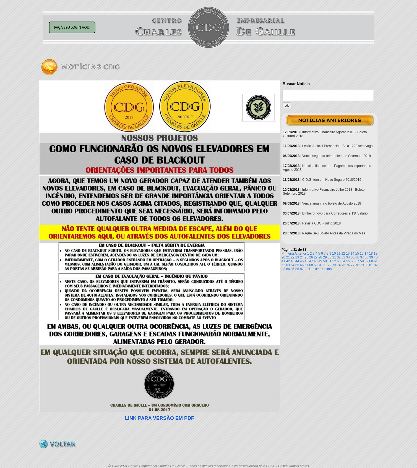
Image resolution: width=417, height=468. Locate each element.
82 (375, 265)
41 (283, 261)
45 (302, 261)
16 (361, 253)
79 (362, 265)
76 (348, 265)
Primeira (288, 253)
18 (371, 253)
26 (311, 257)
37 (362, 257)
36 (357, 257)
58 (362, 261)
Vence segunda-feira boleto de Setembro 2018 (336, 156)
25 (306, 257)
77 (353, 265)
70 (320, 265)
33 (343, 257)
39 (371, 257)
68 (311, 265)
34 (348, 257)
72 (329, 265)
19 (375, 253)
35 (353, 257)
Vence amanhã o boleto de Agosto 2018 (331, 203)
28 (320, 257)
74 (338, 265)
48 (315, 261)
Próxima (315, 269)
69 (315, 265)
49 (320, 261)
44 (297, 261)
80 (366, 265)
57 (357, 261)
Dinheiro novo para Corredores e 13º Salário (335, 213)
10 (334, 253)
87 (302, 269)
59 (366, 261)
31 (334, 257)
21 (288, 257)
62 (283, 265)
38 (366, 257)
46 (306, 261)
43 (292, 261)
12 (343, 253)
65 (297, 265)
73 (334, 265)
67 (306, 265)
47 (311, 261)
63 (288, 265)
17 (366, 253)
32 (338, 257)
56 (353, 261)
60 (371, 261)
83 (283, 269)
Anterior (300, 253)
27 (315, 257)
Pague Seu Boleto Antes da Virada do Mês (333, 233)
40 (375, 257)
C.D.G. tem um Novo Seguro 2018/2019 (331, 180)
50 (325, 261)
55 (348, 261)
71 (325, 265)
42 (288, 261)
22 (292, 257)
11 (338, 253)
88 (306, 269)
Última (327, 269)
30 (329, 257)
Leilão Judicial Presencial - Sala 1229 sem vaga (337, 146)
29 (325, 257)
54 (343, 261)
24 (302, 257)
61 (375, 261)
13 (348, 253)
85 (292, 269)
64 (292, 265)
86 (297, 269)
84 (288, 269)
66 (302, 265)
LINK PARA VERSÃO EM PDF (159, 418)
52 (334, 261)
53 (338, 261)
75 (343, 265)
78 (357, 265)
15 (357, 253)
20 (283, 257)
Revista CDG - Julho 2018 (321, 223)
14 (352, 253)
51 (329, 261)
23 (297, 257)
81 (371, 265)
